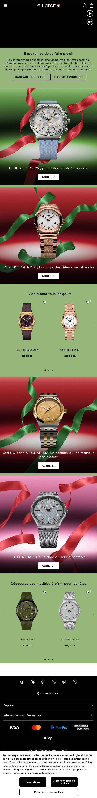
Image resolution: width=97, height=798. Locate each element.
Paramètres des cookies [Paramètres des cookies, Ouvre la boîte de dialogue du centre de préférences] (48, 792)
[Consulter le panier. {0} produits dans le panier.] (91, 5)
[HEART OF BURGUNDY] (27, 329)
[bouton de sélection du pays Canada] (44, 693)
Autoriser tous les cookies (64, 782)
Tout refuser (32, 782)
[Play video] (90, 13)
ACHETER (49, 177)
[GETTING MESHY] (70, 619)
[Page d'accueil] (48, 5)
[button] (5, 6)
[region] (48, 774)
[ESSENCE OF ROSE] (70, 329)
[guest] (85, 5)
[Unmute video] (90, 22)
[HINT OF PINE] (27, 619)
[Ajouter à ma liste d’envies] (44, 302)
